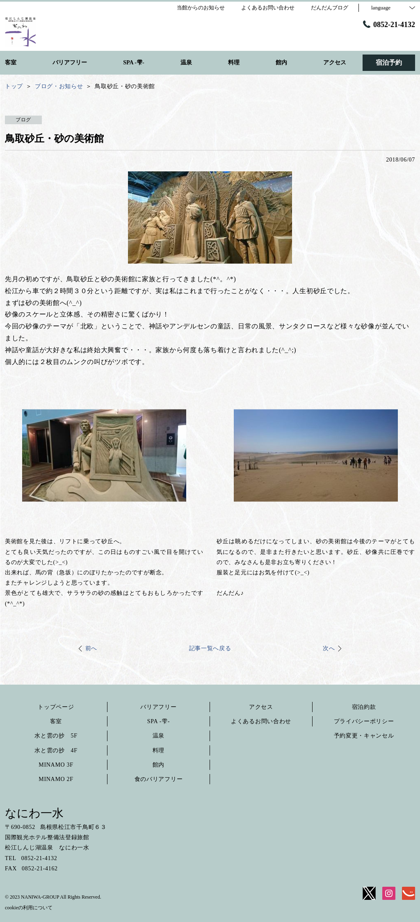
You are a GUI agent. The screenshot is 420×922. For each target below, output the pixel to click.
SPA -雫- (158, 721)
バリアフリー (158, 707)
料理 (158, 750)
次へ (329, 648)
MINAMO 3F (56, 765)
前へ (91, 648)
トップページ (56, 707)
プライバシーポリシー (364, 721)
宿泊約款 (364, 707)
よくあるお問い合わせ (261, 721)
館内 (158, 765)
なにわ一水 (34, 813)
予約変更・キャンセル (364, 736)
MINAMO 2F (56, 779)
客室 (56, 721)
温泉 (158, 736)
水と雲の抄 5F (55, 736)
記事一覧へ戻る (210, 648)
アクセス (261, 707)
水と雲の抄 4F (55, 750)
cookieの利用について (28, 908)
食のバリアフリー (159, 779)
